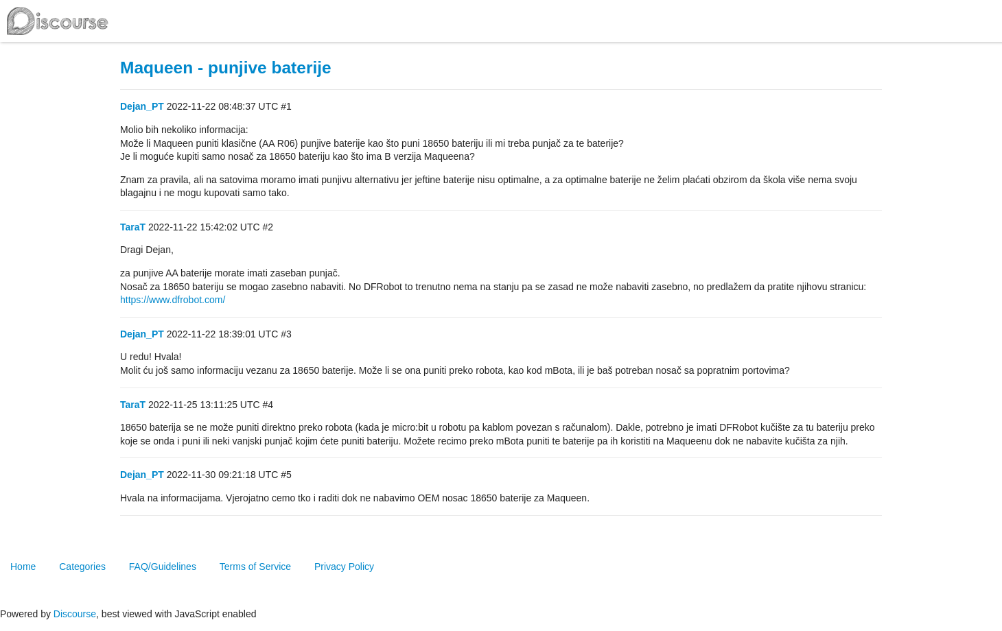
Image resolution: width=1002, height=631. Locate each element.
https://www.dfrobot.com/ (172, 299)
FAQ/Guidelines (162, 566)
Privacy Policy (344, 566)
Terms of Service (255, 566)
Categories (82, 566)
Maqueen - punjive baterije (225, 67)
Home (23, 566)
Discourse (75, 613)
